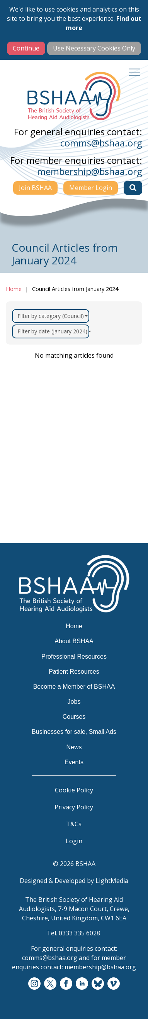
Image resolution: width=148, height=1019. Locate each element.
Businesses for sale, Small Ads (74, 731)
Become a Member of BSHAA (74, 686)
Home (14, 289)
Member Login (90, 187)
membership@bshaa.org (89, 171)
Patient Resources (74, 671)
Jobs (74, 701)
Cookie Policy (74, 790)
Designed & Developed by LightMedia (74, 880)
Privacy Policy (73, 807)
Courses (74, 716)
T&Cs (74, 824)
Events (74, 762)
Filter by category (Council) (52, 315)
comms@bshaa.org (101, 142)
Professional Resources (74, 656)
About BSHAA (74, 641)
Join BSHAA (35, 187)
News (74, 747)
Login (74, 841)
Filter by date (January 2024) (53, 331)
